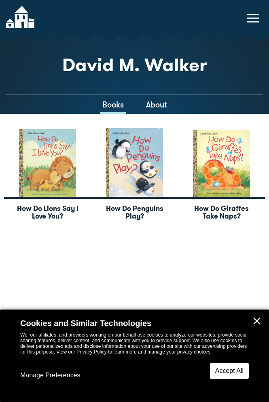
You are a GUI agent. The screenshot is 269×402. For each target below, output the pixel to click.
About (156, 104)
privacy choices (193, 352)
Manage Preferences (50, 375)
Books (113, 104)
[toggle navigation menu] (253, 18)
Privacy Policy (91, 352)
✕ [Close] (257, 321)
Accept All (229, 370)
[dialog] (134, 356)
